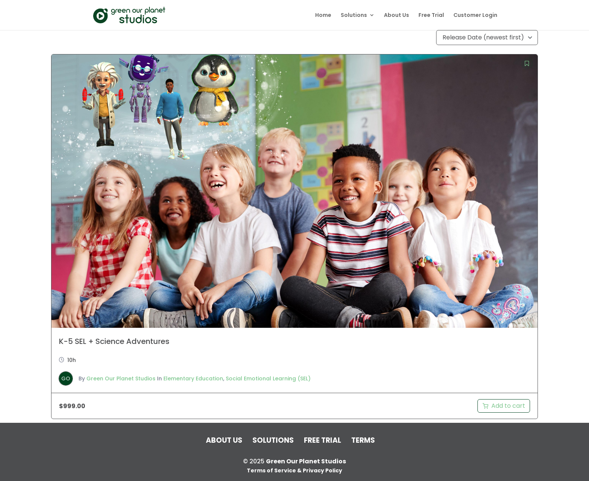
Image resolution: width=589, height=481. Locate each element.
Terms (363, 440)
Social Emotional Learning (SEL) (268, 378)
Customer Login (475, 15)
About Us (396, 15)
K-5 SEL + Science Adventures (114, 341)
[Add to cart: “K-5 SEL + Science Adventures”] (503, 406)
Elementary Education (193, 378)
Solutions (354, 15)
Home (323, 15)
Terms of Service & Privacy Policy (294, 470)
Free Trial (431, 15)
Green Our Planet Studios (121, 378)
